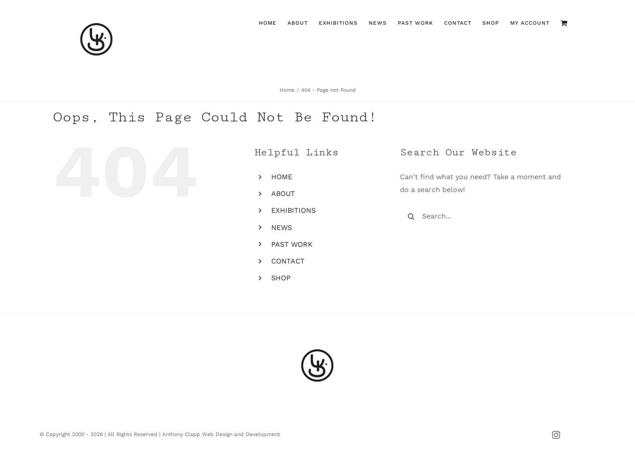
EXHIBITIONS (293, 210)
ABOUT (283, 193)
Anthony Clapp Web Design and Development (221, 434)
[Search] (411, 216)
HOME (281, 177)
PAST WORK (292, 244)
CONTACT (288, 261)
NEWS (281, 227)
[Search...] (484, 216)
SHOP (281, 278)
